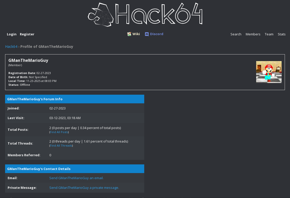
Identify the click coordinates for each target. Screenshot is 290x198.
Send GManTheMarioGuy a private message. (84, 187)
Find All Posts (59, 132)
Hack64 (11, 46)
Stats (282, 34)
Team (269, 34)
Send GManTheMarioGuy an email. (76, 178)
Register (27, 34)
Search (235, 34)
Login (12, 34)
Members (253, 34)
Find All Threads (61, 145)
